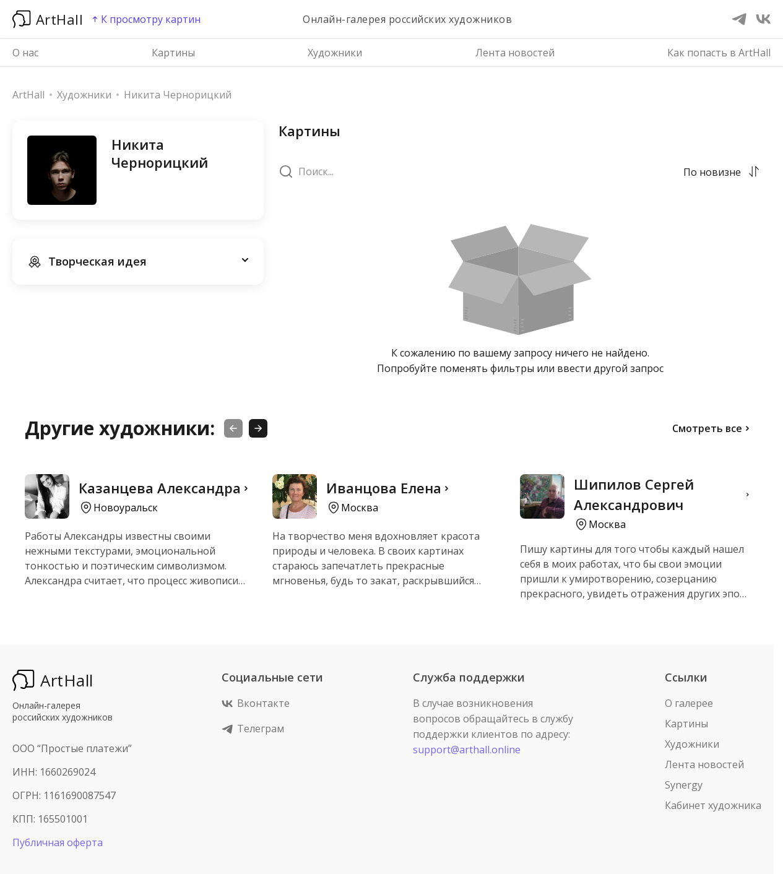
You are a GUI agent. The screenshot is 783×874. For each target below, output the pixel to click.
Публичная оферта (57, 842)
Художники (335, 52)
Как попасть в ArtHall (719, 52)
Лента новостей (515, 52)
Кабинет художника (713, 805)
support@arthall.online (467, 749)
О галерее (689, 703)
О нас (25, 52)
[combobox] (713, 171)
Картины (173, 52)
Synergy (684, 785)
